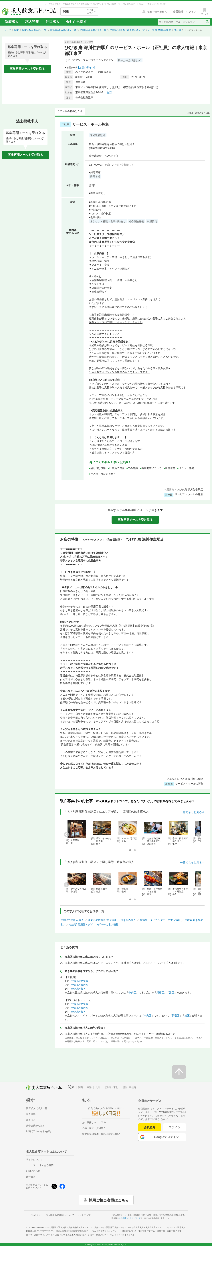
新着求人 (12, 22)
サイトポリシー (35, 1215)
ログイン (175, 1127)
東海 (89, 1087)
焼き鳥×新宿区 (79, 984)
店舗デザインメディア (50, 1235)
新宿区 (160, 992)
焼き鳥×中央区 (79, 981)
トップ (7, 30)
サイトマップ (83, 1215)
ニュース (30, 1165)
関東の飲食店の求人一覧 (34, 30)
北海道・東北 (111, 1087)
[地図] (109, 92)
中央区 (132, 992)
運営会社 (30, 1176)
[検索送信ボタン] (207, 21)
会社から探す (76, 22)
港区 (171, 992)
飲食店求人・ (149, 1227)
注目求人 (53, 22)
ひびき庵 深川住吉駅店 (159, 30)
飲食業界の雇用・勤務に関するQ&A (101, 1134)
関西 (80, 1087)
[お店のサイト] (86, 67)
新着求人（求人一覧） (38, 1108)
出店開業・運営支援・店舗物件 (70, 1227)
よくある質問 (46, 1165)
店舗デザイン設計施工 (113, 1227)
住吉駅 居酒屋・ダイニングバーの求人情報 (93, 924)
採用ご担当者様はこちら (109, 1200)
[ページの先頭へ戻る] (179, 1072)
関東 (16, 30)
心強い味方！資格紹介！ (95, 1128)
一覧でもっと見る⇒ (192, 812)
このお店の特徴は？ (68, 111)
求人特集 (32, 22)
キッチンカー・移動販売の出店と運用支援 (131, 1231)
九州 (97, 1087)
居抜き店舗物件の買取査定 (81, 1231)
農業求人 (77, 1235)
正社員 (177, 30)
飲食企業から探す (35, 1125)
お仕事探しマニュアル (94, 1122)
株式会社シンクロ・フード (130, 1218)
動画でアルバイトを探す (39, 1131)
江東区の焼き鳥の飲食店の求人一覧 (127, 30)
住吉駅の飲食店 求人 (72, 920)
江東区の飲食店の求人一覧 (93, 30)
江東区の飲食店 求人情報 (102, 920)
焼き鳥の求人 (128, 920)
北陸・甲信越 (129, 1087)
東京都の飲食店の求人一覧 (63, 30)
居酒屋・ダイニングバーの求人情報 (160, 920)
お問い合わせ (33, 1171)
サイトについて (34, 1159)
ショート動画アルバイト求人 (110, 1235)
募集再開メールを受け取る (27, 68)
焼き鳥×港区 (78, 988)
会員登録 (149, 1127)
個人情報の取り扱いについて (60, 1215)
